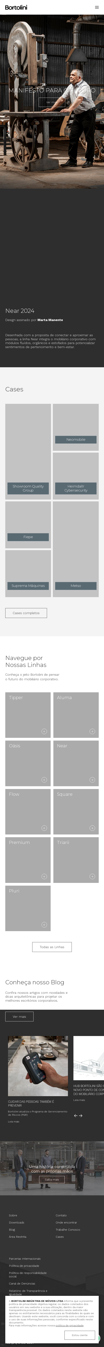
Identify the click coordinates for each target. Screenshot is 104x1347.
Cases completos (26, 613)
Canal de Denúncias (22, 1283)
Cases (60, 1236)
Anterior (75, 1115)
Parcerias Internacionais (25, 1258)
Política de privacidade (24, 1266)
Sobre (13, 1215)
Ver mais (52, 102)
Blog (12, 1229)
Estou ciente (80, 1335)
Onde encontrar (66, 1222)
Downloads (16, 1222)
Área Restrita (17, 1236)
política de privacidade (70, 1325)
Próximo (80, 1115)
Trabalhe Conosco (68, 1229)
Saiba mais (52, 1179)
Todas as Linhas (52, 947)
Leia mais (13, 1121)
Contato (61, 1215)
